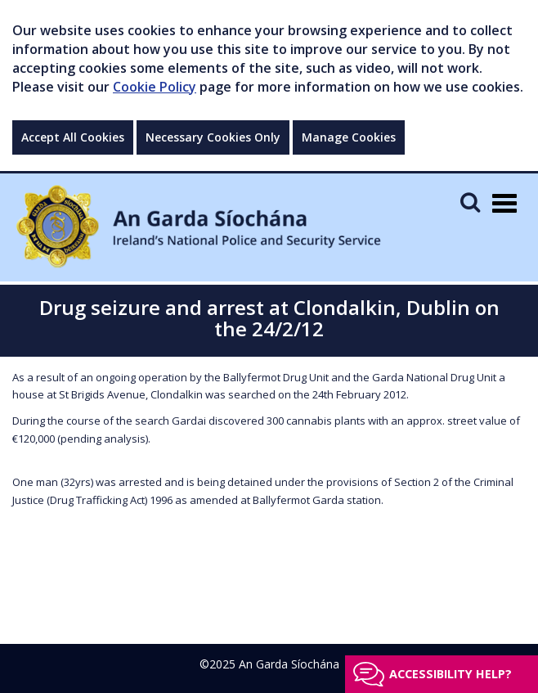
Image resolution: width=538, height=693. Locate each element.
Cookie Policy (154, 87)
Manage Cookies (349, 137)
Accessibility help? (450, 674)
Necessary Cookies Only (213, 137)
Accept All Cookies (72, 137)
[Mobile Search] (470, 202)
